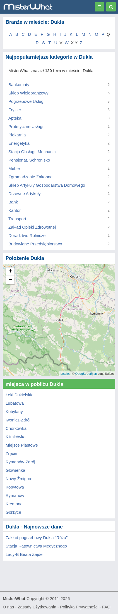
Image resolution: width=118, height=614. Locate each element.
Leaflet (65, 373)
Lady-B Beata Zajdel (25, 554)
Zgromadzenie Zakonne (30, 176)
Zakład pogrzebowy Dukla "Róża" (37, 537)
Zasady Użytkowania (37, 606)
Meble (14, 168)
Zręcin (11, 453)
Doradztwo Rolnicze (26, 235)
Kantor (14, 210)
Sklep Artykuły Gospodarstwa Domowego (46, 185)
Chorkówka (16, 428)
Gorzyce (13, 512)
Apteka (14, 118)
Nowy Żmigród (19, 478)
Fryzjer (14, 109)
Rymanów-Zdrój (20, 461)
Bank (13, 202)
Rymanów (15, 495)
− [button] (10, 280)
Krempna (14, 503)
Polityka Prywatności (79, 606)
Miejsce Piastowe (22, 445)
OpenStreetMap (86, 373)
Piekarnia (17, 134)
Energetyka (19, 143)
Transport (17, 218)
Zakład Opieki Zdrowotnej (32, 227)
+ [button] (10, 271)
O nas (8, 606)
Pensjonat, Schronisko (29, 160)
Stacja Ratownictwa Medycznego (36, 546)
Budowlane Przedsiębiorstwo (35, 243)
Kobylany (14, 411)
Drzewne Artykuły (24, 193)
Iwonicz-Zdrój (18, 420)
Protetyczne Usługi (25, 126)
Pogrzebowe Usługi (26, 101)
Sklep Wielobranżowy (28, 93)
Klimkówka (16, 436)
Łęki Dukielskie (19, 394)
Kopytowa (15, 487)
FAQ (106, 606)
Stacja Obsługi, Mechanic (32, 151)
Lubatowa (15, 403)
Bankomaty (18, 84)
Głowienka (15, 470)
